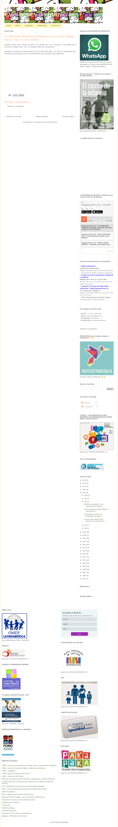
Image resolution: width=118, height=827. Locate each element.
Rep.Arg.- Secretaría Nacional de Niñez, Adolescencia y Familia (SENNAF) (28, 779)
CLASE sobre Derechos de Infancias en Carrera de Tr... (94, 520)
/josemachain (95, 318)
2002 (84, 579)
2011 (84, 560)
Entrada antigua (68, 116)
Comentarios (86, 407)
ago (85, 498)
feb (85, 528)
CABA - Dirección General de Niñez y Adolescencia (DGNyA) (23, 768)
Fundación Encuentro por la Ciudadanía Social (18, 800)
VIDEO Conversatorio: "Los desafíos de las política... (93, 505)
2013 (84, 554)
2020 (84, 532)
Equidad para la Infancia (10, 802)
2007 (84, 572)
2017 (84, 541)
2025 (84, 480)
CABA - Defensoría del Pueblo (12, 776)
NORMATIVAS (42, 25)
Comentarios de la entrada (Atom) (45, 122)
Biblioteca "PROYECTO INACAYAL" (14, 816)
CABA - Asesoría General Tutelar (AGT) (16, 773)
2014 (84, 551)
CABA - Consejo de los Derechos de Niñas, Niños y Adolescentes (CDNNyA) (29, 765)
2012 (84, 557)
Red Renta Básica (8, 808)
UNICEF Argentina (8, 792)
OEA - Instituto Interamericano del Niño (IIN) (17, 794)
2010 (84, 563)
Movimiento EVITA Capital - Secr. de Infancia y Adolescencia (23, 797)
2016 (84, 544)
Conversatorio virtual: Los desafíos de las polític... (93, 515)
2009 (84, 566)
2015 (84, 548)
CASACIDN (6, 805)
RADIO (18, 25)
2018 (84, 538)
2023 (84, 486)
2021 (84, 493)
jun (85, 501)
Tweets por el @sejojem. (88, 329)
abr (85, 525)
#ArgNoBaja (29, 25)
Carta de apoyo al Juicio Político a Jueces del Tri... (96, 510)
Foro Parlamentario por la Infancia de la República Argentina (23, 786)
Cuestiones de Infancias (39, 14)
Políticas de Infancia (9, 811)
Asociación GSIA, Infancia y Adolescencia (16, 813)
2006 (84, 575)
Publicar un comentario (15, 106)
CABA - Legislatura (8, 771)
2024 (84, 483)
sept (86, 495)
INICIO (9, 25)
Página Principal (42, 116)
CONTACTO (55, 25)
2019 (84, 535)
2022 (84, 489)
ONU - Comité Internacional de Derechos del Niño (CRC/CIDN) (24, 789)
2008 (84, 569)
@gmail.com (98, 316)
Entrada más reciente (13, 116)
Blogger (65, 822)
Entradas (85, 403)
